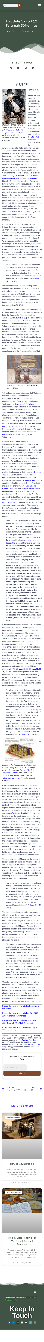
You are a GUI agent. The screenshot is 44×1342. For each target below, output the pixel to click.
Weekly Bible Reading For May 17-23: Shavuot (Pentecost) (22, 1241)
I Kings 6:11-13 (35, 905)
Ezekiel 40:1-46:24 (19, 813)
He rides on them (29, 480)
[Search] (19, 5)
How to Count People (22, 1164)
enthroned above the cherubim (14, 478)
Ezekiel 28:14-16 (14, 977)
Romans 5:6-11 (25, 734)
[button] (39, 5)
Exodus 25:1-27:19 (18, 318)
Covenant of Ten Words (24, 404)
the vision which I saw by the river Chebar (23, 546)
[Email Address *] (15, 1067)
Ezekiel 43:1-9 (19, 618)
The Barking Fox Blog (31, 1036)
